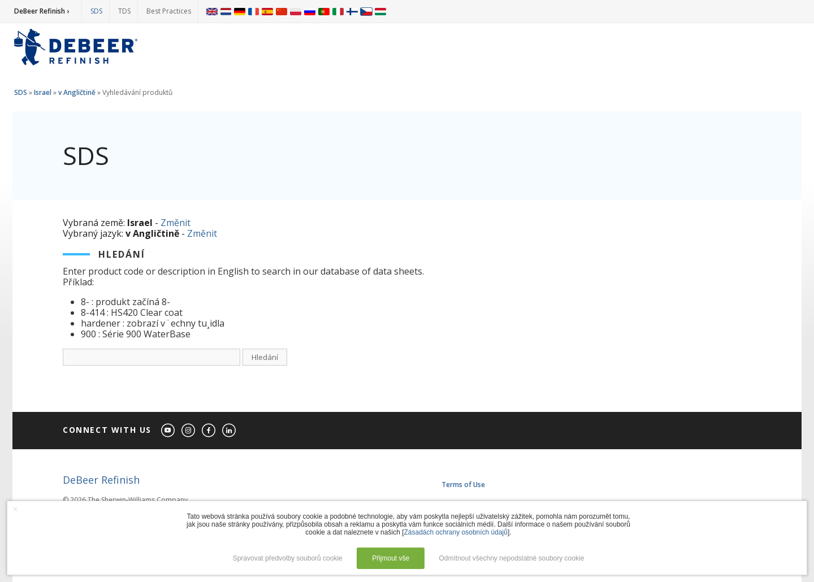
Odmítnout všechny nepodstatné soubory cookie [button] (511, 558)
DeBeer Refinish (101, 480)
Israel (42, 92)
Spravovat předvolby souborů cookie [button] (288, 558)
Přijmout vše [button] (390, 558)
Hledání (265, 357)
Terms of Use (463, 484)
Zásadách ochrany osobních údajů (455, 532)
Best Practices (168, 11)
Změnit (175, 222)
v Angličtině (77, 92)
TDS (124, 11)
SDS (96, 11)
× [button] (15, 509)
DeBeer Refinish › (41, 11)
